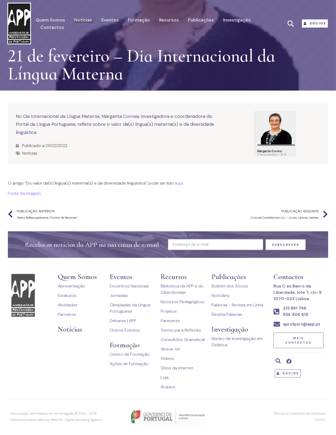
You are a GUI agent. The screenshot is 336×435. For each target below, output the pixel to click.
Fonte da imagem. (24, 193)
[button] (315, 23)
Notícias (83, 20)
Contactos (52, 27)
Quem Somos (50, 20)
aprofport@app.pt (301, 324)
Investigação (237, 20)
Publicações (201, 20)
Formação (139, 20)
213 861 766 (294, 308)
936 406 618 (295, 314)
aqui (179, 183)
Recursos (169, 20)
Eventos (110, 20)
